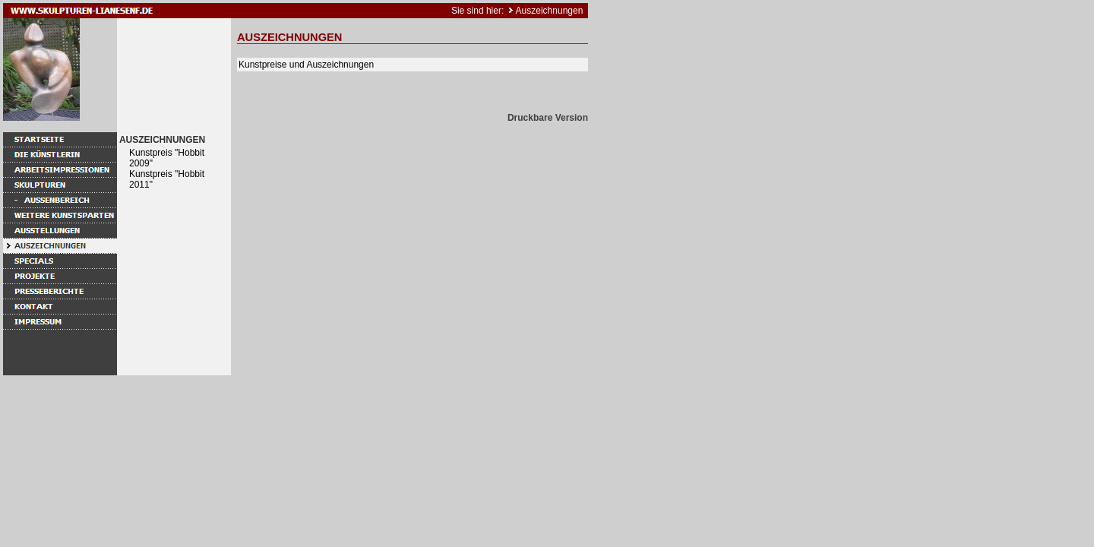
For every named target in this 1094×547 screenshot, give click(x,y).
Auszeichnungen (549, 10)
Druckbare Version (547, 117)
